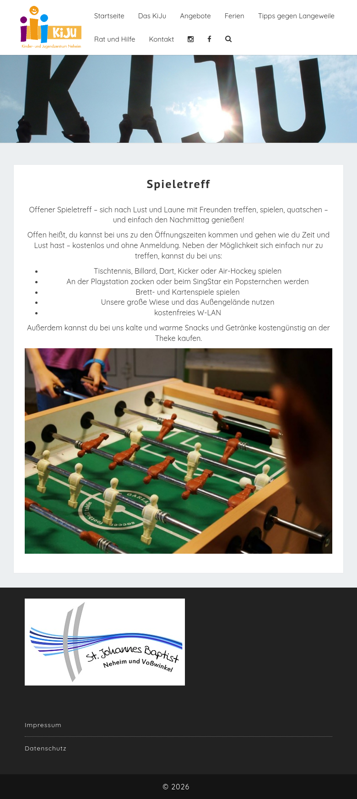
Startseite (109, 15)
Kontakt (161, 39)
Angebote (195, 15)
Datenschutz (45, 748)
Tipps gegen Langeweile (296, 15)
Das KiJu (152, 15)
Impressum (43, 725)
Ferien (234, 15)
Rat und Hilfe (114, 39)
